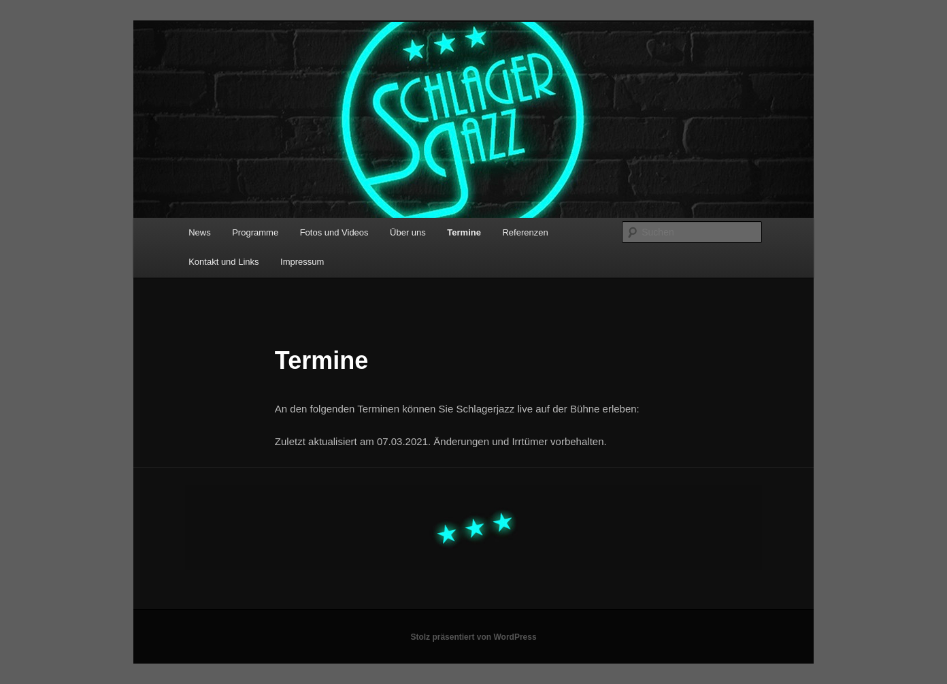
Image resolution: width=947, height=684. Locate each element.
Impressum (302, 262)
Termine (464, 232)
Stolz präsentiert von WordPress (473, 637)
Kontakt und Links (223, 262)
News (199, 232)
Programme (255, 232)
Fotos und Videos (334, 232)
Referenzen (525, 232)
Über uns (408, 232)
